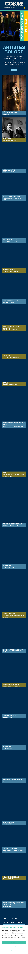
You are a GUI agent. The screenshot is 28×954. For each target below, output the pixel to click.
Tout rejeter (14, 950)
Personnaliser (14, 946)
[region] (14, 939)
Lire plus (14, 69)
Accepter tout (14, 942)
